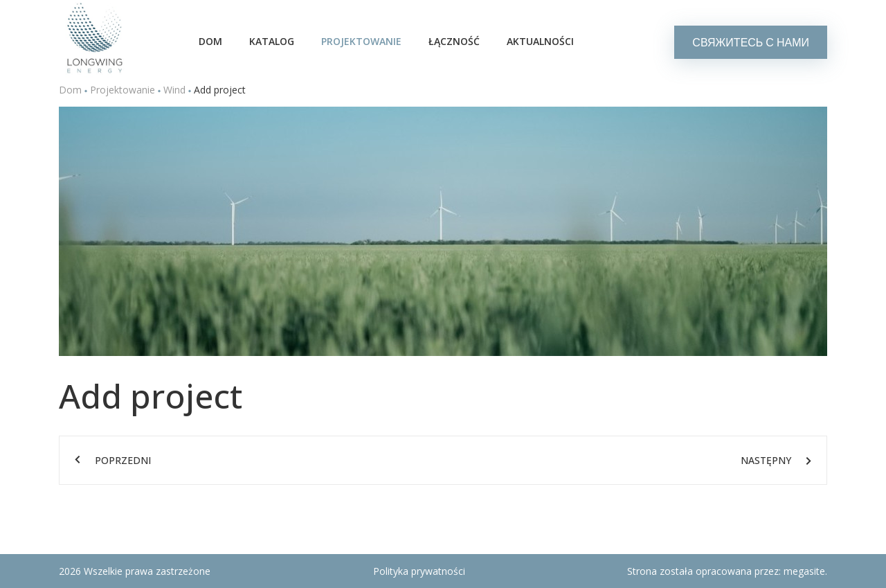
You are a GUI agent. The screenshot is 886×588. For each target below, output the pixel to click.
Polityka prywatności (419, 571)
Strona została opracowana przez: (727, 571)
